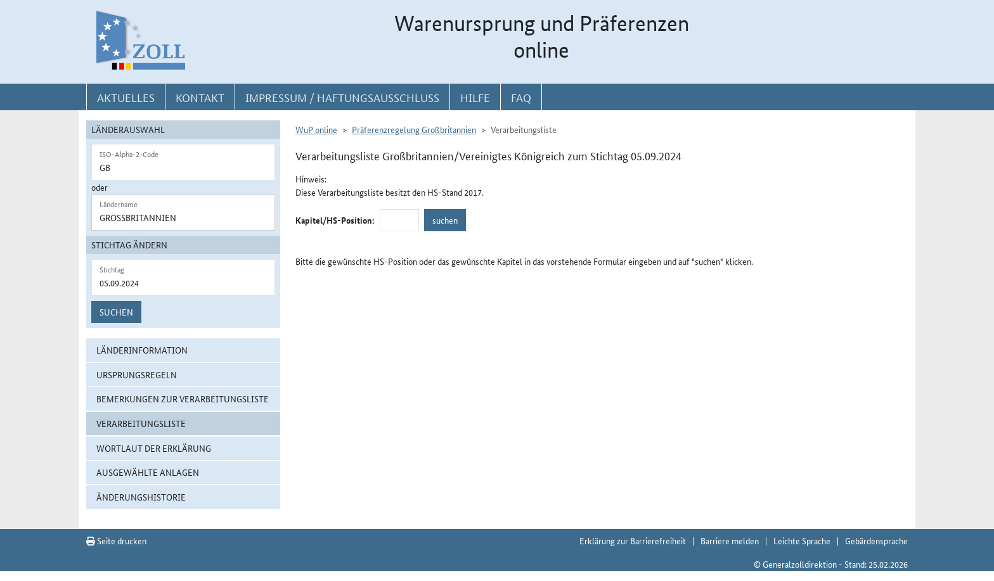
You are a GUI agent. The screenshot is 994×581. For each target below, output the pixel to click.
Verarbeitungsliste (141, 423)
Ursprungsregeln (136, 374)
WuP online (316, 129)
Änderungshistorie (141, 496)
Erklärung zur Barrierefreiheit (632, 540)
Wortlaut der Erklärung (153, 448)
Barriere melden (729, 540)
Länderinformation (142, 349)
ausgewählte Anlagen (147, 472)
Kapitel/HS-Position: (335, 220)
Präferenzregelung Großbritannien (414, 129)
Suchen (116, 311)
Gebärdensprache (876, 540)
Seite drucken (116, 540)
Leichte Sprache (801, 540)
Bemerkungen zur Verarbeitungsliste (182, 398)
